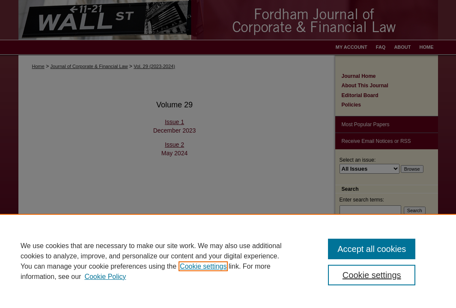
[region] (228, 261)
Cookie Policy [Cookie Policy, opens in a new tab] (105, 276)
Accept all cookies (371, 249)
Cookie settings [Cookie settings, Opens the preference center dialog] (372, 275)
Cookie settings (203, 266)
